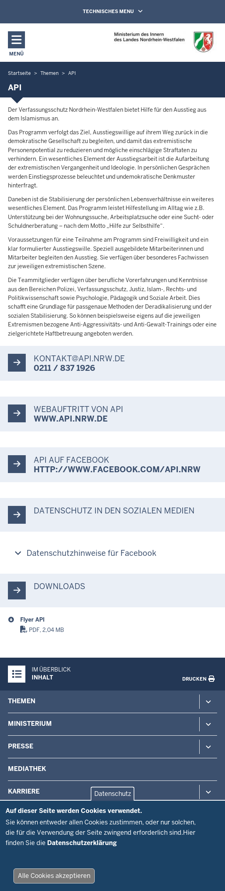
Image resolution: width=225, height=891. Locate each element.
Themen (21, 701)
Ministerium (30, 723)
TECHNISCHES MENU (124, 11)
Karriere (24, 791)
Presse (20, 746)
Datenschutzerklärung (82, 851)
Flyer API (32, 619)
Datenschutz (112, 802)
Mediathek (27, 769)
